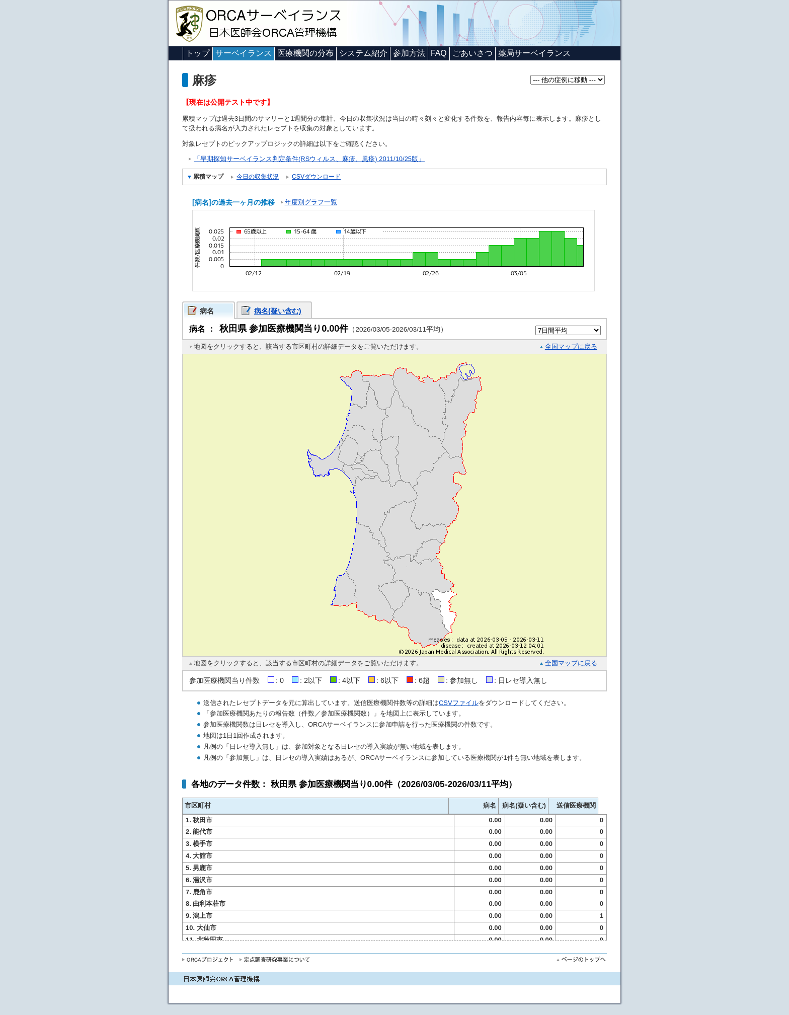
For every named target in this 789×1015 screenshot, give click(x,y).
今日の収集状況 (257, 176)
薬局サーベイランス (534, 53)
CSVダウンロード (316, 176)
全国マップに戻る (571, 346)
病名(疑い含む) (277, 311)
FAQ (439, 53)
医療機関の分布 (305, 53)
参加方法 (409, 53)
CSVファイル (459, 703)
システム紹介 (363, 53)
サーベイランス (243, 53)
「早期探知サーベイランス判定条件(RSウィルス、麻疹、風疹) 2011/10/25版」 (309, 159)
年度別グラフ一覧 (311, 202)
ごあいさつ (472, 53)
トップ (198, 53)
